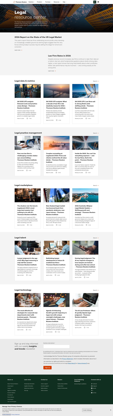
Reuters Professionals (62, 388)
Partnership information (29, 383)
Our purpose (10, 395)
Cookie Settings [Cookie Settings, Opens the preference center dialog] (87, 410)
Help (65, 2)
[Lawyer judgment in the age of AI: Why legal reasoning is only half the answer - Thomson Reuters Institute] (28, 261)
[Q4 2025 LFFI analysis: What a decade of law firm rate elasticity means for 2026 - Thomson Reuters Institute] (56, 104)
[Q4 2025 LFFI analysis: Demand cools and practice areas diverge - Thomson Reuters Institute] (28, 104)
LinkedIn (93, 388)
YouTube (93, 392)
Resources (57, 2)
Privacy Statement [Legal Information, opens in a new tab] (15, 414)
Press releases (10, 397)
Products (40, 2)
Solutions (32, 2)
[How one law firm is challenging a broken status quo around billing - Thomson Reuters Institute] (28, 156)
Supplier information (28, 386)
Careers (9, 388)
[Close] (110, 410)
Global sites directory (29, 388)
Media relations (44, 388)
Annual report (10, 386)
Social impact (10, 399)
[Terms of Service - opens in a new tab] (82, 363)
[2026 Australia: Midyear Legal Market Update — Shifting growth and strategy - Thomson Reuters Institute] (85, 208)
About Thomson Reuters (12, 383)
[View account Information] (98, 2)
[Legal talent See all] (95, 238)
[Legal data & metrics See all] (95, 81)
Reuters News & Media (62, 383)
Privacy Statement (67, 358)
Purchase (48, 2)
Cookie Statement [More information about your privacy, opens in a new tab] (7, 414)
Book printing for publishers (80, 384)
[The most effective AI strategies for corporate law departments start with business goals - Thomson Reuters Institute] (28, 314)
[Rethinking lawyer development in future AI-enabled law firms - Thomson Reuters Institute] (56, 261)
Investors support (45, 386)
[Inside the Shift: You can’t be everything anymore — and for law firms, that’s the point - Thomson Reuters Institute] (85, 156)
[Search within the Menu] (94, 2)
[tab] (32, 2)
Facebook (94, 383)
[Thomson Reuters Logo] (20, 2)
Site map (26, 390)
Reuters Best (60, 386)
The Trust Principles (11, 401)
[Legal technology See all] (95, 290)
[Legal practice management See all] (95, 133)
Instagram (94, 386)
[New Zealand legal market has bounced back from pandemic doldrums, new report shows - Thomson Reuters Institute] (56, 208)
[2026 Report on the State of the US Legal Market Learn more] (18, 50)
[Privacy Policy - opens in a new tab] (71, 363)
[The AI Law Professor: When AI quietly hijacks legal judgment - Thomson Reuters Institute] (85, 314)
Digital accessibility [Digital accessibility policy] (11, 390)
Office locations (44, 390)
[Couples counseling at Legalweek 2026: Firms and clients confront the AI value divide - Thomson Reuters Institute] (56, 156)
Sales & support (44, 383)
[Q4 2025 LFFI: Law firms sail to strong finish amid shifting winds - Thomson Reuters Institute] (85, 104)
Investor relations (11, 392)
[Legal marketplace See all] (95, 185)
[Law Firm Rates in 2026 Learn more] (52, 71)
